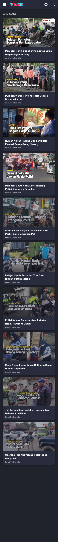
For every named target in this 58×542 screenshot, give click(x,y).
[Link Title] (29, 39)
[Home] (16, 4)
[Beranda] (46, 4)
